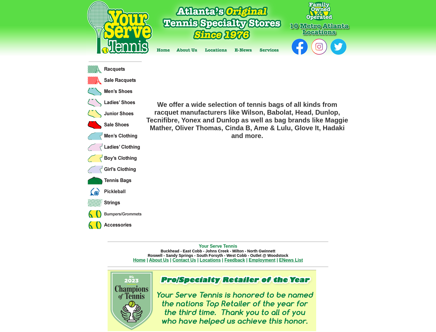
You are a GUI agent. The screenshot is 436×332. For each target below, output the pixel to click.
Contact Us (184, 260)
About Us (159, 260)
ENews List (291, 260)
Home (139, 260)
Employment (262, 260)
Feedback (234, 260)
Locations (210, 260)
